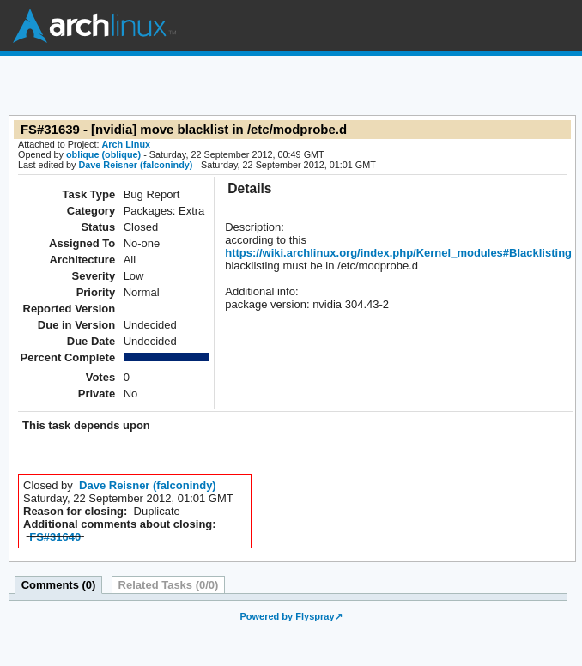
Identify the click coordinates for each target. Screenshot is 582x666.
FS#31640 (55, 536)
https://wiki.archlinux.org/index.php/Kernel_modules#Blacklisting (398, 252)
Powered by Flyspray (286, 616)
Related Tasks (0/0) (168, 584)
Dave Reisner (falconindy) (135, 165)
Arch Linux (94, 26)
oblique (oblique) (103, 154)
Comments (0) (58, 584)
